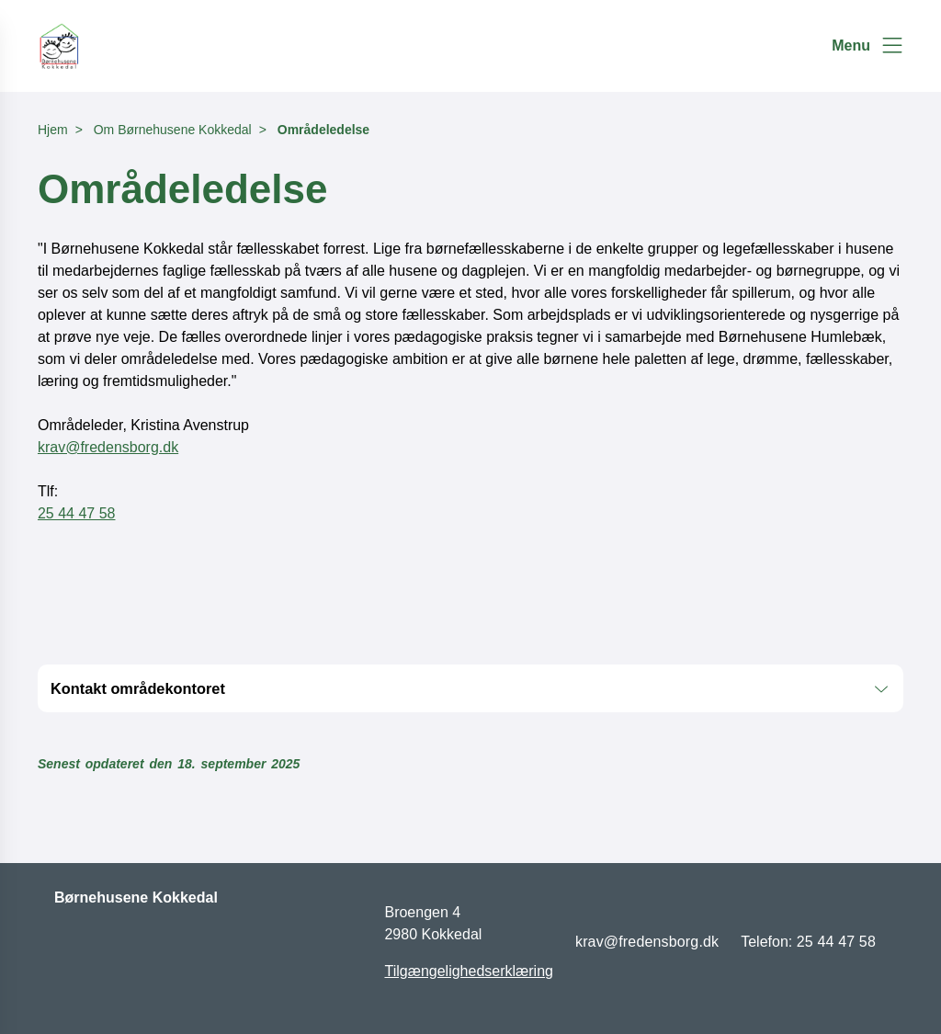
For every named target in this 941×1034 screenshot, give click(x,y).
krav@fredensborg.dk (108, 447)
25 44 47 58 (77, 513)
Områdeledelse (323, 129)
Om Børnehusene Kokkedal (173, 129)
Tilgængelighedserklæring (468, 971)
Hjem (53, 129)
